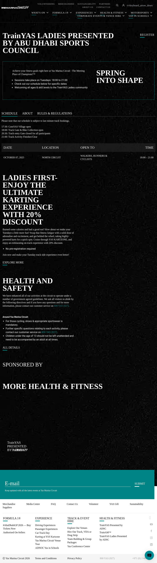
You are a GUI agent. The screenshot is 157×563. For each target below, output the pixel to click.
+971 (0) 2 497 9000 (142, 558)
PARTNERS (104, 4)
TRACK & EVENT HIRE (78, 520)
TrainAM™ (105, 532)
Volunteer (93, 504)
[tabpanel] (78, 140)
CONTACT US (103, 7)
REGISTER (147, 34)
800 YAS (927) (61, 306)
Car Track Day (42, 533)
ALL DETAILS (11, 347)
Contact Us (72, 504)
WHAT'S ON (39, 13)
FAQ (53, 504)
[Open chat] (149, 555)
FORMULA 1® (60, 13)
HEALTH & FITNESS (112, 518)
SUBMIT (140, 483)
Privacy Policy (74, 558)
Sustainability (136, 504)
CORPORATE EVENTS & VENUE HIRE (100, 16)
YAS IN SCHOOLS (139, 16)
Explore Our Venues (77, 528)
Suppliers (7, 507)
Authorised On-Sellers (14, 532)
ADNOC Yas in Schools (47, 548)
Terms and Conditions (46, 558)
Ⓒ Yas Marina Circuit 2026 (16, 558)
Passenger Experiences (46, 529)
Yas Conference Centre (78, 546)
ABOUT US (87, 7)
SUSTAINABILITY (86, 4)
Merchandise (9, 504)
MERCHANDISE (66, 4)
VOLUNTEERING (46, 4)
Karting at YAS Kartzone (47, 536)
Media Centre (33, 504)
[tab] (9, 113)
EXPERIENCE (43, 518)
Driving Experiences (45, 525)
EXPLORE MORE (13, 262)
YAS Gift (114, 504)
